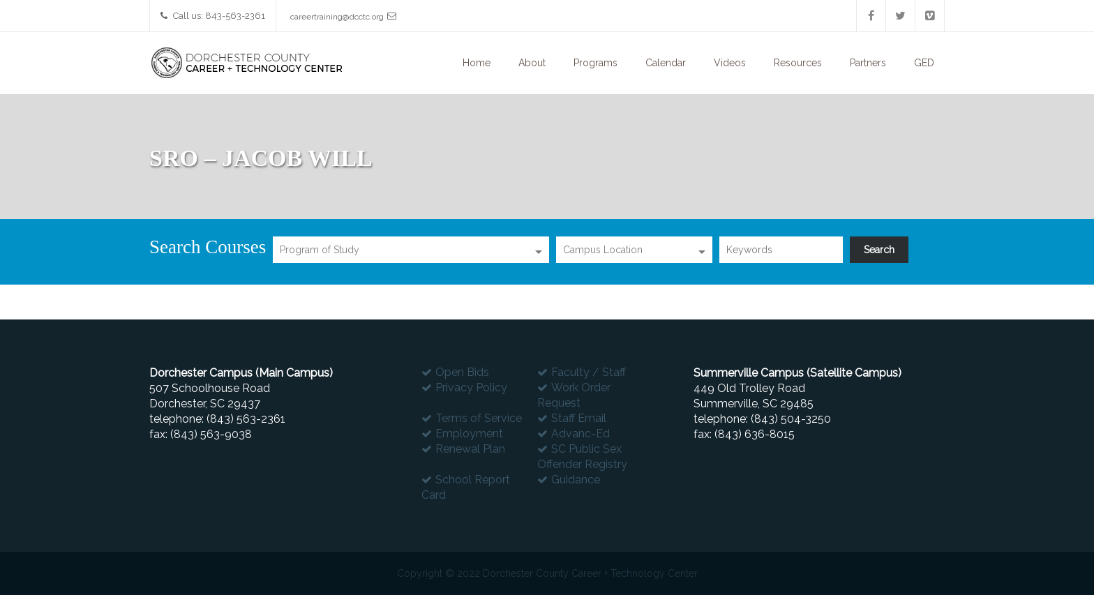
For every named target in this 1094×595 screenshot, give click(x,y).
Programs (595, 62)
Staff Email (578, 418)
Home (476, 62)
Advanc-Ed (580, 433)
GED (924, 62)
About (532, 62)
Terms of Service (478, 418)
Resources (798, 62)
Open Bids (462, 372)
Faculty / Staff (588, 372)
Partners (868, 62)
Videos (730, 62)
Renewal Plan (470, 448)
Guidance (575, 479)
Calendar (665, 62)
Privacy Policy (471, 387)
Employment (469, 433)
